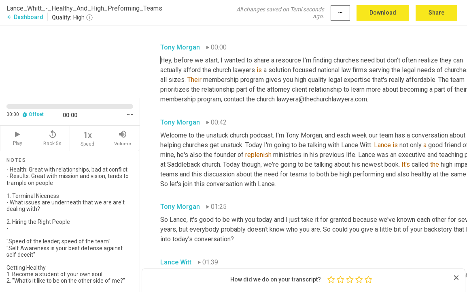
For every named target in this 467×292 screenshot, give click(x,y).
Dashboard (24, 17)
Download (382, 12)
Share (436, 12)
